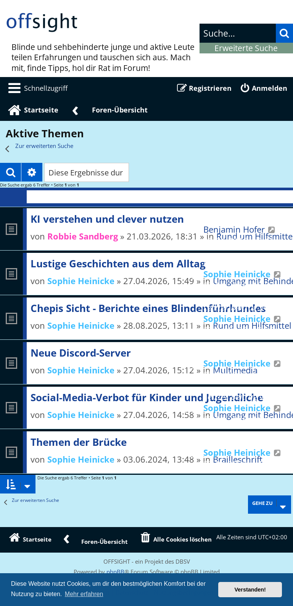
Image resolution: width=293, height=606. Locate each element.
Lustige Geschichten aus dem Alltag (118, 263)
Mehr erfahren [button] (84, 594)
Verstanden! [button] (250, 590)
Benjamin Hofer (234, 229)
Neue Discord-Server (81, 353)
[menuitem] (36, 88)
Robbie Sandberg (82, 236)
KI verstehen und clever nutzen (107, 219)
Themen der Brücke (79, 442)
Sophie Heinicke (80, 280)
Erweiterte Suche (246, 48)
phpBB (115, 571)
